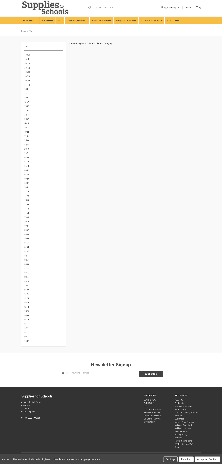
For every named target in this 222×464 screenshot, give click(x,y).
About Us (179, 398)
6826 (26, 174)
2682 (26, 106)
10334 (27, 63)
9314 (26, 306)
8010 (26, 221)
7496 (26, 200)
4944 (26, 131)
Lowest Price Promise (184, 421)
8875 (26, 277)
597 (26, 153)
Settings (170, 459)
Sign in (167, 7)
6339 (26, 161)
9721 (26, 328)
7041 (26, 187)
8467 (26, 259)
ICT (60, 20)
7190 (26, 195)
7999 (26, 217)
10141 (27, 59)
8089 (26, 234)
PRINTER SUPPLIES (101, 20)
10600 (27, 72)
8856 (26, 272)
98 (25, 332)
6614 (26, 166)
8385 (26, 251)
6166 (26, 157)
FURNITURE (47, 20)
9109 (26, 289)
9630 (26, 319)
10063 (27, 54)
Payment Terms (181, 430)
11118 (27, 84)
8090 (26, 238)
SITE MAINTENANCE (151, 20)
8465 (26, 255)
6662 (26, 170)
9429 (26, 311)
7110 (26, 191)
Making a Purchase (183, 427)
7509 (26, 204)
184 (26, 89)
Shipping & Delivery (183, 405)
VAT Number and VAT (184, 443)
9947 (26, 341)
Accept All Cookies (207, 459)
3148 (26, 110)
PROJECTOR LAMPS (126, 20)
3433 (26, 114)
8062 (26, 230)
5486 (26, 144)
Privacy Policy (181, 433)
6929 (26, 178)
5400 (26, 140)
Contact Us (179, 402)
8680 (26, 264)
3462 (26, 119)
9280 (26, 302)
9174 (26, 298)
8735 (26, 268)
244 (26, 97)
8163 (26, 242)
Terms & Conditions (183, 439)
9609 (26, 315)
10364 (27, 67)
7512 (26, 208)
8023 (26, 225)
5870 (26, 148)
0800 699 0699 (34, 416)
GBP (188, 7)
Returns (178, 436)
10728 (27, 76)
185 (26, 93)
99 (25, 336)
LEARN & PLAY (29, 20)
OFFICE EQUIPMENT (77, 20)
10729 (27, 80)
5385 (26, 136)
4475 (26, 127)
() (198, 7)
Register (176, 7)
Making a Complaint (183, 424)
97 (25, 324)
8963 (26, 285)
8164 (26, 247)
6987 (26, 183)
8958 (26, 281)
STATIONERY (174, 20)
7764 (26, 213)
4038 (26, 123)
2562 (26, 102)
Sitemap (178, 446)
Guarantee (179, 417)
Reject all (186, 459)
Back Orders (180, 408)
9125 (26, 294)
